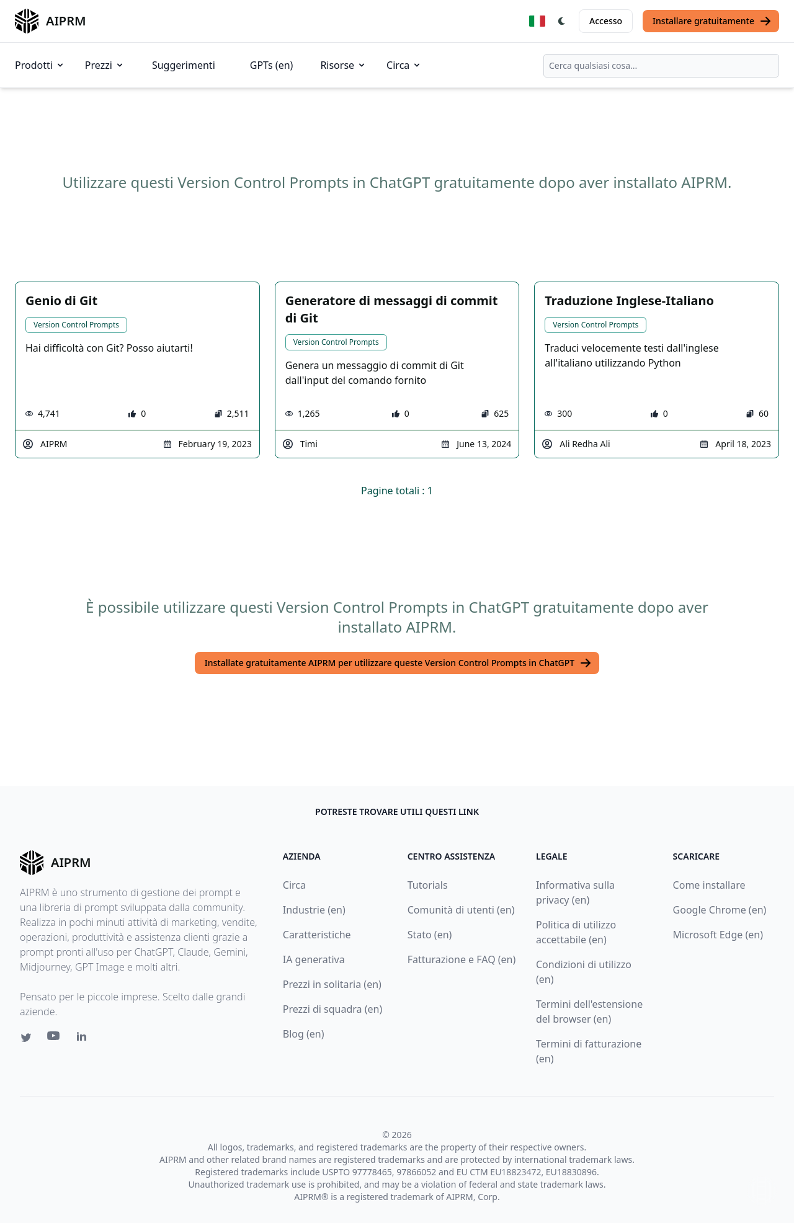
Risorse (343, 65)
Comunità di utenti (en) (461, 910)
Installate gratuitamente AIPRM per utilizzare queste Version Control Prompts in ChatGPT (398, 663)
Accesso (605, 21)
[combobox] (661, 66)
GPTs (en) (271, 65)
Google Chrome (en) (720, 910)
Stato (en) (430, 934)
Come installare (709, 885)
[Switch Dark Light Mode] (562, 21)
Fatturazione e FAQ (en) (462, 959)
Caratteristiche (317, 934)
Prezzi (105, 65)
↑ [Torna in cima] (762, 1190)
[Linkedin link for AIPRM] (84, 1038)
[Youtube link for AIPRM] (54, 1038)
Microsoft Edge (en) (718, 934)
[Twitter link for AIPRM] (26, 1037)
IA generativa (314, 959)
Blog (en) (303, 1034)
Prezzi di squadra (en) (332, 1009)
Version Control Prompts (76, 324)
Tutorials (428, 885)
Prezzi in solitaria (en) (332, 984)
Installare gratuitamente (712, 21)
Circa (404, 65)
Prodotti (40, 65)
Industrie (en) (314, 910)
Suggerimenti (183, 65)
